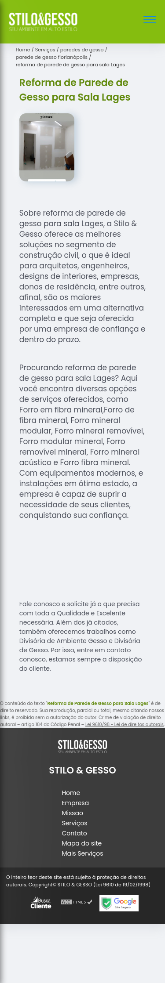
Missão (72, 813)
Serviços (74, 823)
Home (71, 792)
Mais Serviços (82, 853)
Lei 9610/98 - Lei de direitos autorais (124, 724)
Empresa (75, 803)
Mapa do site (82, 843)
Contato (74, 833)
